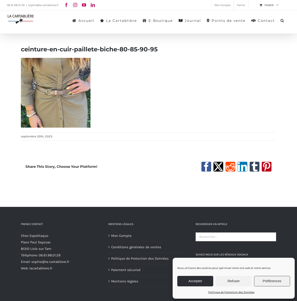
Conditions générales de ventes (136, 247)
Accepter (195, 281)
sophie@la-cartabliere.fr (43, 5)
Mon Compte (121, 236)
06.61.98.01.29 (50, 255)
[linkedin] (93, 4)
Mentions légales (124, 281)
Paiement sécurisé (126, 270)
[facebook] (66, 4)
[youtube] (84, 4)
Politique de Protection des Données (231, 292)
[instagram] (75, 4)
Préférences (272, 281)
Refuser (234, 281)
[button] (282, 20)
